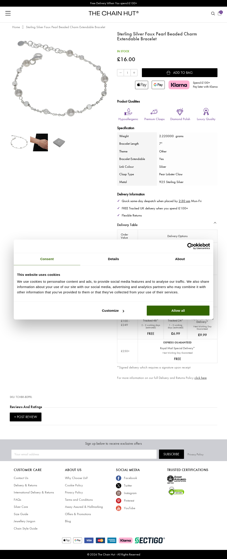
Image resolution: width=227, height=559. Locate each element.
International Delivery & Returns (34, 492)
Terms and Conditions (79, 500)
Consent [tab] (47, 259)
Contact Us (21, 478)
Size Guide (21, 514)
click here (200, 378)
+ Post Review (25, 417)
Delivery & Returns (25, 485)
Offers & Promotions (78, 514)
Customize (113, 310)
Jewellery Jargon (24, 521)
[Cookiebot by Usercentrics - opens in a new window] (190, 246)
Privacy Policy (208, 454)
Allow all (178, 310)
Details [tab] (113, 259)
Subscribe (184, 454)
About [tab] (180, 259)
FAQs (17, 500)
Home (16, 27)
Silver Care (21, 507)
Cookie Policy (74, 485)
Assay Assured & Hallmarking (84, 507)
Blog (68, 521)
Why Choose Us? (76, 478)
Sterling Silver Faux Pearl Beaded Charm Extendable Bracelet (65, 27)
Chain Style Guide (25, 528)
